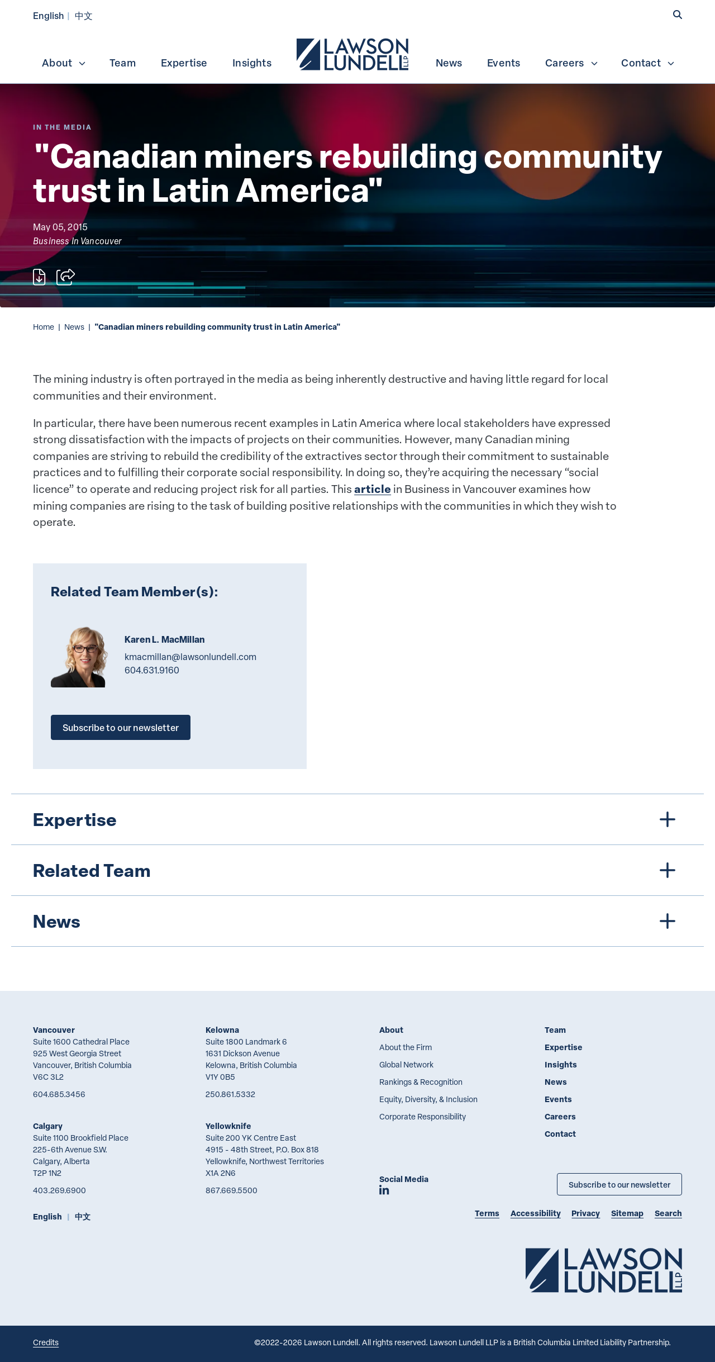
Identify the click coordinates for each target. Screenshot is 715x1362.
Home (43, 326)
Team (122, 62)
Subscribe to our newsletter (121, 727)
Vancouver (54, 1030)
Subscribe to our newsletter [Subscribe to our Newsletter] (619, 1184)
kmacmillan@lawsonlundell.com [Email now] (190, 657)
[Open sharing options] (65, 277)
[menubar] (357, 53)
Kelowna (222, 1030)
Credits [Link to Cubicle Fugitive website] (46, 1342)
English (48, 15)
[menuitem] (354, 53)
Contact (648, 62)
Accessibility (536, 1213)
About (64, 62)
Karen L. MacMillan (164, 639)
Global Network (406, 1064)
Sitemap (627, 1213)
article (372, 489)
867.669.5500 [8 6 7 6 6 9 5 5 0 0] (232, 1190)
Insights (251, 62)
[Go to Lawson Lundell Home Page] (604, 1270)
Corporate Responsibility (422, 1116)
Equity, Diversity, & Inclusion (428, 1099)
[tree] (357, 870)
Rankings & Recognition (421, 1081)
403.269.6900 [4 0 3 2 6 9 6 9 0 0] (59, 1190)
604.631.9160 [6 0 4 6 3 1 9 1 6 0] (152, 670)
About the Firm (405, 1047)
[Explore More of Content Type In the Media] (62, 127)
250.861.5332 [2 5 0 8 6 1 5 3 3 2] (230, 1094)
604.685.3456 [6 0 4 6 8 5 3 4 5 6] (59, 1094)
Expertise (184, 62)
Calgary (48, 1126)
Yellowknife (228, 1126)
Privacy (585, 1213)
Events (503, 62)
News (449, 62)
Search (668, 1213)
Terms (487, 1213)
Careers (571, 62)
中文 (84, 15)
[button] (677, 15)
